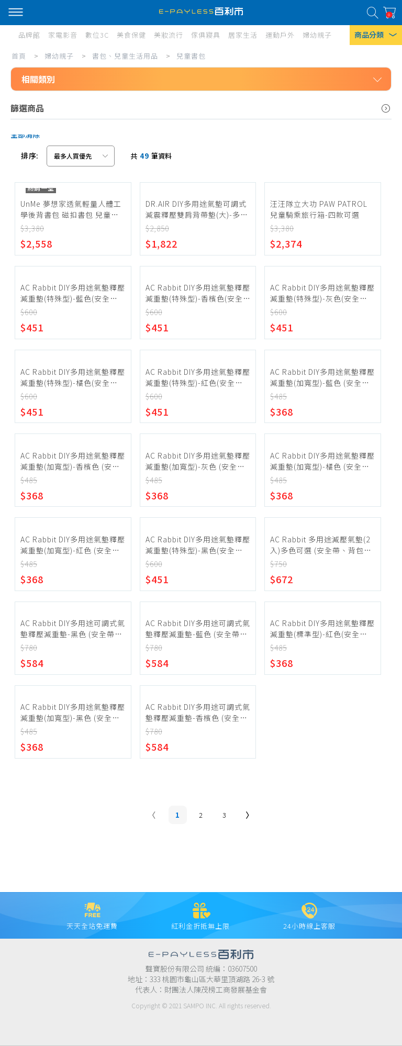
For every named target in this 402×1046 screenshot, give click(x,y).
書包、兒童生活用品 (125, 56)
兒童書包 (191, 56)
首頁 (19, 56)
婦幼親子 (59, 56)
